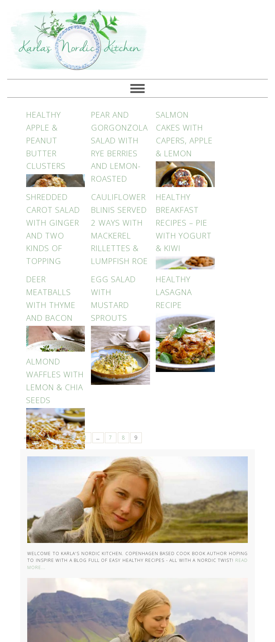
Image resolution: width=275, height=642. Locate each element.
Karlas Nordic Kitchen (75, 39)
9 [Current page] (136, 437)
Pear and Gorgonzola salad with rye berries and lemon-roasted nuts (119, 153)
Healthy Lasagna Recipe (174, 292)
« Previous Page (49, 437)
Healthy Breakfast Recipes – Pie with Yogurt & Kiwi (184, 222)
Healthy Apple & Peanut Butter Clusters (46, 140)
